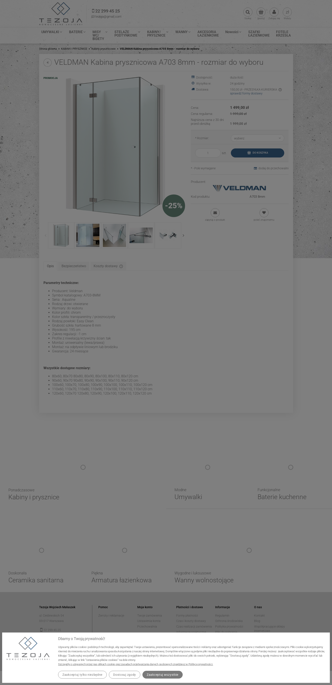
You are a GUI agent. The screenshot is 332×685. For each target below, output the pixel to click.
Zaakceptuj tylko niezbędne (82, 674)
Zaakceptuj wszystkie (162, 674)
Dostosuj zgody (124, 674)
